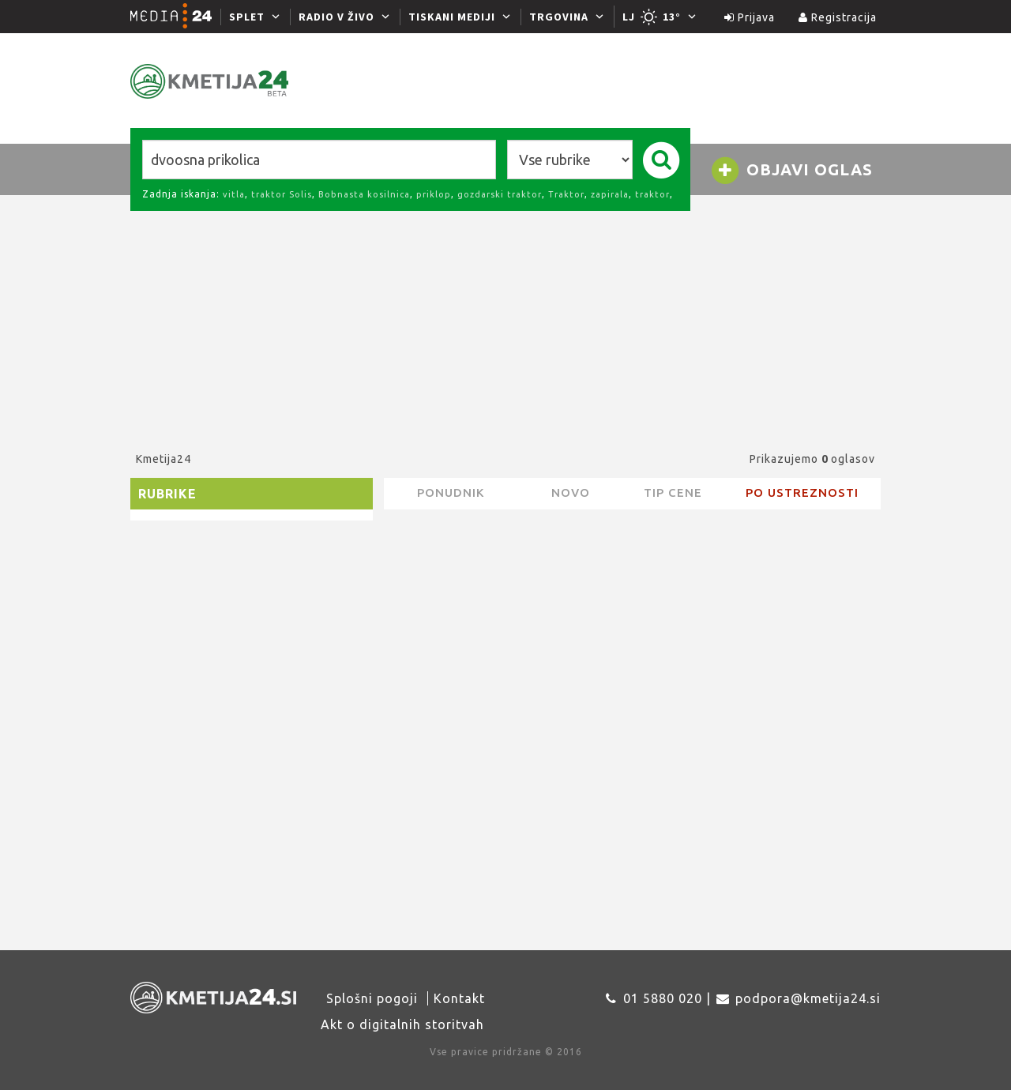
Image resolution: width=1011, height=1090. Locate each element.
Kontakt (459, 998)
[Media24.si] (175, 16)
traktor (652, 194)
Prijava (749, 17)
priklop (433, 194)
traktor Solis (281, 194)
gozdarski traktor (499, 194)
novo (570, 492)
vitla (234, 194)
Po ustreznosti (802, 492)
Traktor (566, 194)
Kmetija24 (163, 459)
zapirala (610, 194)
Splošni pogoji (372, 998)
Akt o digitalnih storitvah (402, 1024)
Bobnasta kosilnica (364, 194)
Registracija (838, 17)
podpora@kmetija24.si (808, 998)
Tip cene (673, 492)
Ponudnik (450, 492)
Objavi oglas (791, 170)
